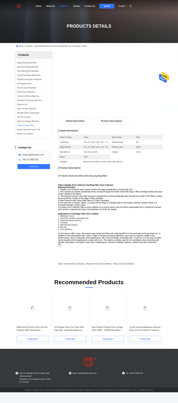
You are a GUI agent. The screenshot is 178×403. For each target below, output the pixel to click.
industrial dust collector (73, 264)
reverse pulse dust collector (98, 264)
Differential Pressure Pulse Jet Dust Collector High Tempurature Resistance (32, 329)
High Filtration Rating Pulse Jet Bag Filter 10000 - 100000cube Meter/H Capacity (107, 329)
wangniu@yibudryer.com (33, 155)
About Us (50, 6)
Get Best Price (125, 108)
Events (76, 6)
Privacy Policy (38, 390)
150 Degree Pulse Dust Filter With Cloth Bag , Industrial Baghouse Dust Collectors (69, 329)
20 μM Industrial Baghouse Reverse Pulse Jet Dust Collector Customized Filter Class (145, 329)
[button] (20, 314)
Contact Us (90, 6)
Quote (107, 6)
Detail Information (75, 121)
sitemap (28, 390)
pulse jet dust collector (123, 264)
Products (64, 6)
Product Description (111, 121)
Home (38, 6)
